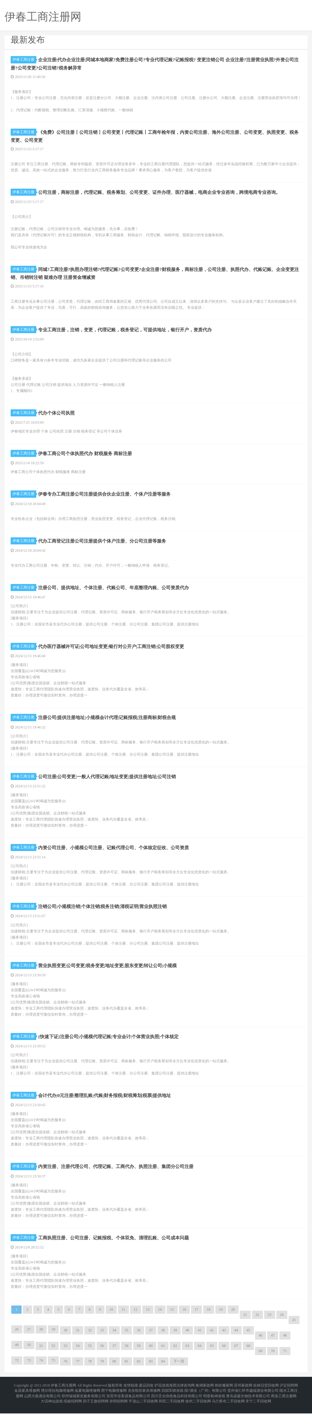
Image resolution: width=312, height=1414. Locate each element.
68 (248, 1353)
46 (260, 1343)
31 (78, 1337)
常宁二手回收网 (258, 1403)
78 (90, 1368)
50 (29, 1352)
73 (29, 1368)
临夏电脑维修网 (87, 1396)
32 (90, 1337)
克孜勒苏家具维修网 (144, 1396)
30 (65, 1337)
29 (53, 1336)
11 (123, 1317)
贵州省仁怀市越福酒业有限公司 (252, 1396)
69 (260, 1358)
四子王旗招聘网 (95, 1403)
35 (126, 1337)
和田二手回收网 (171, 1403)
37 (151, 1337)
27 (29, 1336)
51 (41, 1353)
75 (53, 1368)
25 (294, 1327)
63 (187, 1353)
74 (41, 1368)
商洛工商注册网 (283, 1399)
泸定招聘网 (289, 1392)
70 (273, 1358)
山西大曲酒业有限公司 (42, 1399)
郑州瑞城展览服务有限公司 (83, 1399)
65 (212, 1353)
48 (285, 1343)
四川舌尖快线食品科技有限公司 (176, 1399)
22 (257, 1322)
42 (212, 1337)
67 (236, 1353)
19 (221, 1317)
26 (17, 1336)
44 (236, 1337)
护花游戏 (161, 1392)
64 (199, 1353)
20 (233, 1317)
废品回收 (146, 1392)
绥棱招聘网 (73, 1403)
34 (114, 1337)
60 (151, 1353)
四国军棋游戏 (172, 1396)
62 (175, 1353)
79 (102, 1368)
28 (41, 1336)
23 (269, 1322)
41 (199, 1337)
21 (245, 1322)
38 (163, 1337)
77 (78, 1368)
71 (285, 1358)
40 (187, 1337)
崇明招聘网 (118, 1403)
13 (148, 1317)
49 (17, 1352)
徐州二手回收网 (198, 1403)
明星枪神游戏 (214, 1399)
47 (273, 1343)
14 (160, 1317)
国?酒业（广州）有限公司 (205, 1396)
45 (248, 1337)
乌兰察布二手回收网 (228, 1403)
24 (282, 1322)
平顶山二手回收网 (143, 1403)
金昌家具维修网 (27, 1396)
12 (135, 1317)
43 (224, 1337)
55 (90, 1353)
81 (126, 1368)
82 (138, 1368)
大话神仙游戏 (52, 1403)
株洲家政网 (205, 1392)
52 (53, 1353)
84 (163, 1368)
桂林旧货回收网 (266, 1392)
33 (102, 1337)
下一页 (178, 1368)
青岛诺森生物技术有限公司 (248, 1399)
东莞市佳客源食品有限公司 (128, 1399)
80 (114, 1368)
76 (65, 1368)
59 (138, 1353)
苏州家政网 (243, 1392)
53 (65, 1353)
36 (138, 1337)
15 (172, 1317)
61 (163, 1353)
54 (78, 1353)
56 (102, 1353)
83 (151, 1368)
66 (224, 1353)
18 (209, 1317)
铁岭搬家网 (224, 1392)
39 (175, 1337)
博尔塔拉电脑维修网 (57, 1396)
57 (114, 1353)
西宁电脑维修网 (114, 1396)
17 (196, 1317)
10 (111, 1317)
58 (126, 1353)
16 (184, 1317)
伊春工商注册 (24, 59)
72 (17, 1368)
